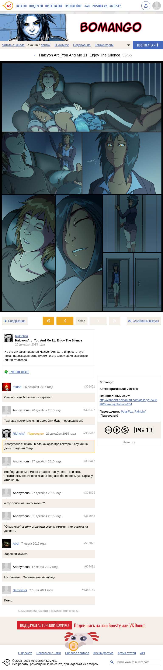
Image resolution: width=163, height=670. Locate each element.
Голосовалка (53, 5)
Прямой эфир (73, 5)
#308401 (89, 386)
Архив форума (103, 653)
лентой (46, 45)
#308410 (89, 433)
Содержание (82, 45)
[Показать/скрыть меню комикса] (128, 45)
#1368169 (88, 589)
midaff (17, 387)
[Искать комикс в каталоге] (112, 662)
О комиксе (62, 45)
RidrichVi (19, 433)
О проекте (25, 653)
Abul (16, 543)
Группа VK (100, 5)
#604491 (89, 566)
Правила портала (77, 653)
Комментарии (104, 45)
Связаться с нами (48, 653)
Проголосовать (19, 372)
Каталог (21, 5)
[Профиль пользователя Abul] (7, 543)
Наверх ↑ (129, 442)
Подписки (36, 5)
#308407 (89, 410)
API (88, 5)
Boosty (116, 5)
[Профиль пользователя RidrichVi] (8, 340)
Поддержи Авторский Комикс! (44, 625)
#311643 (89, 515)
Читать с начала (13, 45)
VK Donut (137, 625)
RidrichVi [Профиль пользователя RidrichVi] (21, 336)
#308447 (89, 461)
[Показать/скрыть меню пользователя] (156, 5)
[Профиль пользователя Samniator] (7, 590)
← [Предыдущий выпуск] (35, 55)
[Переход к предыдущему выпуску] (20, 187)
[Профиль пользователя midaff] (7, 387)
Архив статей (127, 653)
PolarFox (127, 411)
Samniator (20, 590)
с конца (33, 45)
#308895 (89, 492)
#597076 (89, 543)
